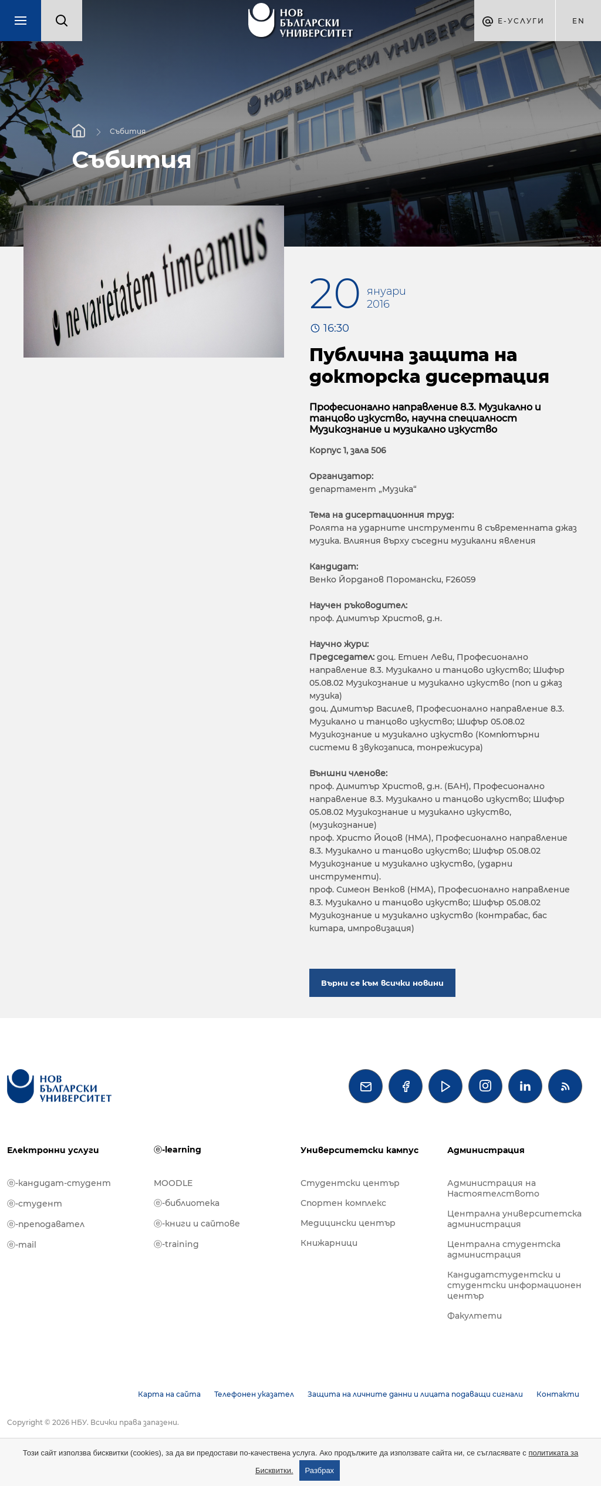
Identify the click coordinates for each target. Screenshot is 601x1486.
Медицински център (348, 1223)
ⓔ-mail (21, 1244)
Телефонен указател (254, 1394)
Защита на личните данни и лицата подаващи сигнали (415, 1394)
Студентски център (350, 1183)
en (578, 20)
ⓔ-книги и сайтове (197, 1223)
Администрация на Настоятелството (493, 1188)
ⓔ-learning (177, 1149)
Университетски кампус (359, 1150)
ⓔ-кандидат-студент (59, 1183)
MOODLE (173, 1183)
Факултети (474, 1315)
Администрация (486, 1150)
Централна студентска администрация (504, 1249)
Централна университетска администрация (514, 1218)
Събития (128, 130)
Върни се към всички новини (382, 983)
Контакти (557, 1394)
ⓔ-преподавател (46, 1224)
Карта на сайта (169, 1394)
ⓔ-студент (34, 1203)
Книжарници (328, 1243)
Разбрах (320, 1470)
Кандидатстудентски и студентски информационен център (514, 1285)
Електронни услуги (53, 1150)
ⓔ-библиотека (187, 1203)
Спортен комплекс (343, 1203)
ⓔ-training (176, 1244)
